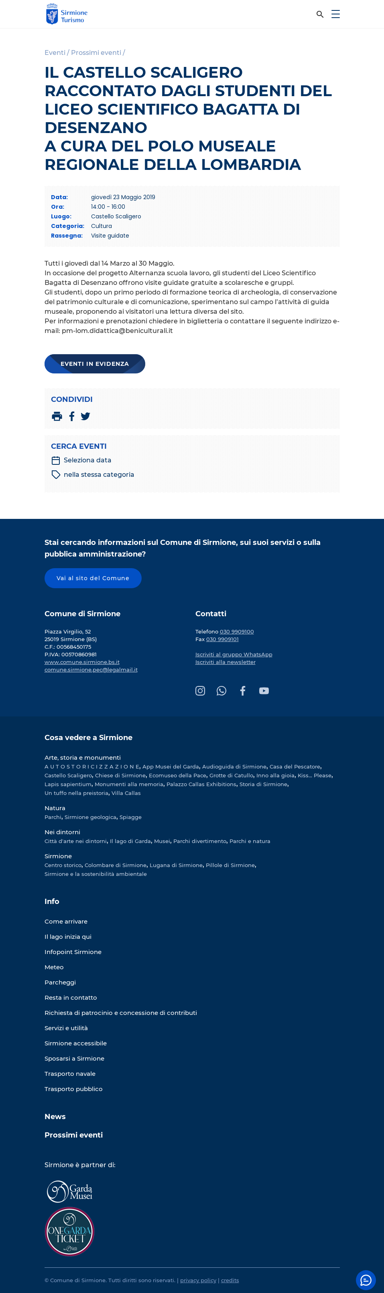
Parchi (53, 817)
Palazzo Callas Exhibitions (201, 784)
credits (230, 1280)
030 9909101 (222, 639)
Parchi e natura (250, 841)
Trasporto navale (70, 1073)
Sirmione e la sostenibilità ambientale (96, 874)
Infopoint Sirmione (73, 952)
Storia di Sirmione (263, 784)
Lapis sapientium (68, 784)
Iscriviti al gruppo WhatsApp (233, 654)
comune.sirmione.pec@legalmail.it (91, 669)
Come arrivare (66, 921)
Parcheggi (60, 982)
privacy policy (198, 1280)
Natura (55, 808)
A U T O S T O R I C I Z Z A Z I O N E (92, 766)
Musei (162, 841)
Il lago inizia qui (68, 936)
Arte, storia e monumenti (83, 757)
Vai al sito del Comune (93, 578)
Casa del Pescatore (295, 766)
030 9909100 (237, 631)
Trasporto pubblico (74, 1089)
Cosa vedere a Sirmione (88, 737)
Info (52, 901)
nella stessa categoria (92, 475)
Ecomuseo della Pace (177, 775)
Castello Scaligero (68, 775)
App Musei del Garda (170, 766)
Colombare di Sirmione (115, 865)
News (55, 1116)
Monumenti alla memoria (129, 784)
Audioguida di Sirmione (234, 766)
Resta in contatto (71, 997)
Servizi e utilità (66, 1028)
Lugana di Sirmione (176, 865)
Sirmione (58, 856)
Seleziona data (81, 460)
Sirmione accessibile (76, 1043)
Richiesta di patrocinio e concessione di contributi (121, 1013)
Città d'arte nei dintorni (76, 841)
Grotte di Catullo (231, 775)
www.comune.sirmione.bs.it (82, 662)
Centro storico (63, 865)
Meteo (54, 967)
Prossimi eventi (74, 1135)
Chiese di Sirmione (120, 775)
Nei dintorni (62, 832)
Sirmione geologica (90, 817)
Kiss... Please (314, 775)
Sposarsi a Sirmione (74, 1058)
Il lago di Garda (130, 841)
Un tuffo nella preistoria (76, 793)
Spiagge (131, 817)
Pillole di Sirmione (230, 865)
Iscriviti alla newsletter (225, 662)
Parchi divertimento (199, 841)
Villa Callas (126, 793)
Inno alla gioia (275, 775)
